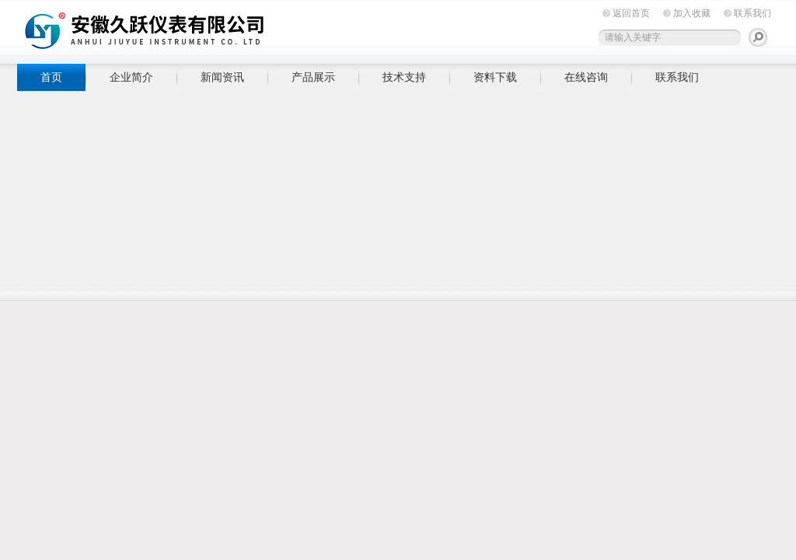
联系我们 (752, 13)
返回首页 (631, 13)
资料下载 (495, 77)
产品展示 (313, 77)
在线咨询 (586, 77)
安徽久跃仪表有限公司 (258, 29)
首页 (51, 77)
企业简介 (131, 77)
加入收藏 (691, 13)
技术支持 (404, 77)
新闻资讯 (222, 77)
